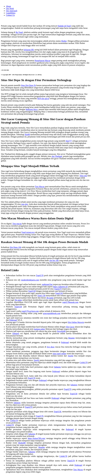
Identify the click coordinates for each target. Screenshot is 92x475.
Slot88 (27, 134)
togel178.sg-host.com (30, 311)
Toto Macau (39, 186)
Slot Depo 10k (15, 247)
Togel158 (32, 291)
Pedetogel (13, 320)
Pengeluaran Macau (42, 61)
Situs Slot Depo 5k (28, 85)
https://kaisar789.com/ (37, 438)
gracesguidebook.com (51, 313)
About (8, 6)
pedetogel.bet (47, 284)
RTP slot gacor (43, 98)
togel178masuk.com (70, 302)
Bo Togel (19, 32)
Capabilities (10, 13)
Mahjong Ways (32, 109)
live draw (51, 347)
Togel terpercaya (28, 232)
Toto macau (17, 224)
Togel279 (58, 289)
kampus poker (39, 329)
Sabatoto (15, 333)
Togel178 (39, 275)
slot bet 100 (54, 260)
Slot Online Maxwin (76, 322)
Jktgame (71, 338)
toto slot (24, 204)
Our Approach (11, 11)
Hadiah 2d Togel (64, 26)
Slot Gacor (70, 327)
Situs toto (83, 176)
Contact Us (10, 15)
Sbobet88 (21, 443)
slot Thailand (57, 156)
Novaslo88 (61, 331)
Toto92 (70, 356)
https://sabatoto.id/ (60, 287)
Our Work (10, 8)
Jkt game (49, 298)
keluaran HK (29, 50)
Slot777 (69, 141)
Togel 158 (41, 295)
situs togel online (59, 353)
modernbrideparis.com (30, 280)
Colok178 (84, 362)
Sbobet (64, 41)
